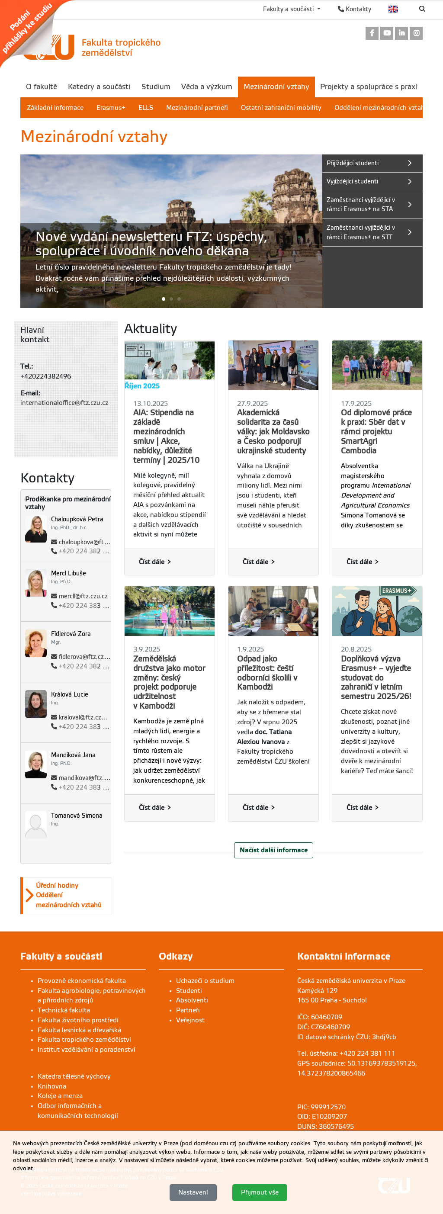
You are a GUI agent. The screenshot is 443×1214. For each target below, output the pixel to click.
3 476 (86, 606)
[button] (171, 299)
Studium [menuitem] (155, 87)
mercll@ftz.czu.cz (83, 596)
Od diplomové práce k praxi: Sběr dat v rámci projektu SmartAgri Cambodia (376, 431)
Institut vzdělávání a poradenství (86, 1049)
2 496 (86, 666)
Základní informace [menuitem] (55, 107)
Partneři (188, 1010)
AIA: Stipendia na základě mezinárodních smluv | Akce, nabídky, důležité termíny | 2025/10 (166, 436)
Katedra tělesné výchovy (74, 1076)
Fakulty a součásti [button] (289, 9)
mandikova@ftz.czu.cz (90, 778)
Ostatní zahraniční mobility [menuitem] (281, 107)
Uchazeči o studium (205, 980)
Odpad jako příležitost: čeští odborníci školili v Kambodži (267, 673)
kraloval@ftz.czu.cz (85, 717)
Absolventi (192, 1000)
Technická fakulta (64, 1010)
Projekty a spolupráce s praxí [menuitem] (368, 87)
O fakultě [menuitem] (41, 87)
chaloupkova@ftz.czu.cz (92, 542)
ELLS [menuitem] (145, 107)
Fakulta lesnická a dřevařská (79, 1030)
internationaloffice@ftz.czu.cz (64, 402)
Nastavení (193, 1192)
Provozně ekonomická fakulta (82, 980)
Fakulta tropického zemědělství (84, 1039)
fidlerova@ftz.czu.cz (87, 657)
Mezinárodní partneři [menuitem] (197, 107)
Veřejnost (190, 1020)
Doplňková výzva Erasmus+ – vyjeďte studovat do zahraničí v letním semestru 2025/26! (376, 678)
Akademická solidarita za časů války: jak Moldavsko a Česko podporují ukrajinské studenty (273, 431)
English (393, 9)
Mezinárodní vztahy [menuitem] (276, 87)
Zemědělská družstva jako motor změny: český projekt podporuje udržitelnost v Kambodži (169, 682)
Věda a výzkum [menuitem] (206, 87)
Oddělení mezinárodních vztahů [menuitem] (381, 107)
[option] (65, 895)
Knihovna (52, 1086)
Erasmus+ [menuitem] (110, 107)
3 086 (86, 727)
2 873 (86, 551)
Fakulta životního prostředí (78, 1020)
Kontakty (354, 9)
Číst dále (151, 562)
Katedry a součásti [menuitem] (99, 87)
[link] (42, 34)
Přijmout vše (260, 1192)
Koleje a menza (60, 1095)
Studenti (189, 990)
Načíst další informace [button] (274, 850)
